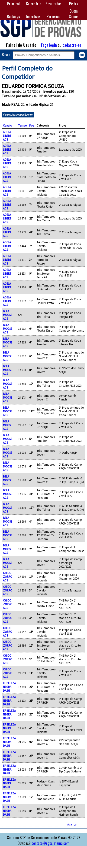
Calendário (33, 4)
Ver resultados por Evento (17, 114)
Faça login (49, 45)
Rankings (13, 16)
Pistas (73, 4)
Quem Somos (73, 13)
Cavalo (7, 125)
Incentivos (33, 16)
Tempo (22, 125)
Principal (13, 4)
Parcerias (53, 16)
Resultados (53, 4)
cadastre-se (71, 45)
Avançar (72, 824)
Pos (31, 125)
